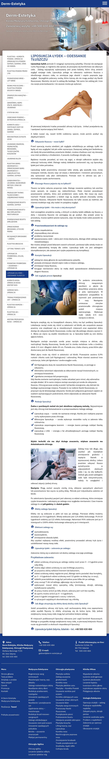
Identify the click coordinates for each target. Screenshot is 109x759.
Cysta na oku (12, 112)
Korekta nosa (61, 682)
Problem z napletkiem (92, 720)
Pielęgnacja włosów (91, 691)
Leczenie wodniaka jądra (93, 717)
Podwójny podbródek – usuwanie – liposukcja (16, 265)
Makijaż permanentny (37, 737)
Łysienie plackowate (91, 679)
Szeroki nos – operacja (13, 291)
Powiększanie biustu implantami (16, 220)
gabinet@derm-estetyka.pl (50, 653)
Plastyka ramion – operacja (15, 306)
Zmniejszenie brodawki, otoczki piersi (15, 229)
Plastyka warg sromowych (67, 705)
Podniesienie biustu (64, 717)
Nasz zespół (6, 682)
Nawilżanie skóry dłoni (38, 688)
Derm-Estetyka (13, 3)
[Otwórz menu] (105, 3)
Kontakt (4, 691)
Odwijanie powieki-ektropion (68, 720)
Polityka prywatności (10, 715)
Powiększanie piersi (64, 714)
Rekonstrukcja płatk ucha (16, 138)
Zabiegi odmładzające (37, 720)
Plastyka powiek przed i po (17, 72)
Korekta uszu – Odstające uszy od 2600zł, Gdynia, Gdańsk (15, 128)
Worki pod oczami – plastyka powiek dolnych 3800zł (15, 88)
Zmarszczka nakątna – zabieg (17, 96)
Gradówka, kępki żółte (65, 746)
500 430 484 (11, 656)
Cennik (4, 685)
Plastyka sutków (63, 674)
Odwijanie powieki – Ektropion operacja (16, 118)
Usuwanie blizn (14, 158)
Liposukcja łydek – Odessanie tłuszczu (16, 274)
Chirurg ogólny (34, 748)
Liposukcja (60, 728)
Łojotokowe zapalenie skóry (95, 688)
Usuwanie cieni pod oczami (40, 723)
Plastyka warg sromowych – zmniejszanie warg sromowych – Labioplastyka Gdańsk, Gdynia (15, 169)
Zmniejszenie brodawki (66, 740)
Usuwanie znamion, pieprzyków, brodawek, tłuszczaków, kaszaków (15, 149)
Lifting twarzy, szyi (16, 248)
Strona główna (7, 674)
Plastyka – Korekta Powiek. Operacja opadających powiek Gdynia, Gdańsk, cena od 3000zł (16, 61)
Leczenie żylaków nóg (37, 754)
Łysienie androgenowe (92, 677)
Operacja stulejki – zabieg (94, 702)
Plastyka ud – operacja (13, 313)
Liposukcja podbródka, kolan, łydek (15, 255)
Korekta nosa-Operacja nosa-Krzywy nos (14, 282)
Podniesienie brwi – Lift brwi (16, 79)
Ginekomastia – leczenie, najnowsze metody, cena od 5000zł (16, 184)
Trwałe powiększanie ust (66, 743)
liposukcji (57, 275)
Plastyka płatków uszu (65, 685)
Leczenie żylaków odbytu (39, 751)
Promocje (5, 688)
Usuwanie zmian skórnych (67, 700)
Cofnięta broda (62, 749)
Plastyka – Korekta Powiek (67, 688)
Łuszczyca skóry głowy (92, 685)
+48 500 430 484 (42, 26)
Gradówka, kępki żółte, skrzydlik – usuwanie (15, 105)
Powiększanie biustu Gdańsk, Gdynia (16, 203)
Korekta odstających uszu (67, 697)
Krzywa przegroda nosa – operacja (15, 320)
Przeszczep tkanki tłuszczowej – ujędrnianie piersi (15, 195)
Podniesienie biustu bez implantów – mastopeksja (16, 212)
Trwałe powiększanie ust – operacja (16, 298)
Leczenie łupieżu (90, 682)
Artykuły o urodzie (9, 679)
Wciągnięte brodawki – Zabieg (17, 237)
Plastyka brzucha (15, 244)
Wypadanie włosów (91, 674)
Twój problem (7, 677)
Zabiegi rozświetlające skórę (40, 685)
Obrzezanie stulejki (91, 728)
